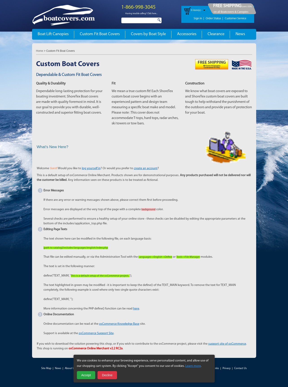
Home (39, 50)
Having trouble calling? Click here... (141, 13)
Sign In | (199, 18)
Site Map (46, 368)
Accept (86, 375)
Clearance (216, 34)
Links (216, 368)
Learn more (193, 366)
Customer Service (235, 18)
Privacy (227, 368)
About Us (70, 368)
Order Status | (214, 18)
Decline (107, 375)
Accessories (186, 34)
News (240, 34)
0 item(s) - (196, 10)
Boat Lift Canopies (53, 34)
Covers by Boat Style (148, 34)
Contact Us (240, 368)
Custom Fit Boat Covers (100, 34)
